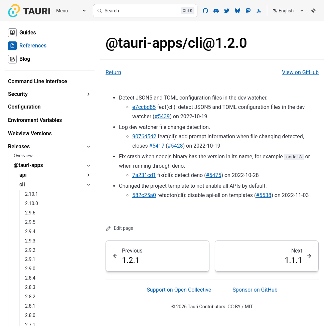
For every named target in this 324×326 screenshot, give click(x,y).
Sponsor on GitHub (254, 290)
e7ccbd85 (144, 107)
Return (113, 72)
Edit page (119, 228)
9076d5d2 (144, 136)
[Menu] (69, 10)
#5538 (263, 195)
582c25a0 (144, 195)
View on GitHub (300, 72)
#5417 (156, 146)
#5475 (213, 175)
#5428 (175, 146)
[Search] (145, 10)
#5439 (162, 116)
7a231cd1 (144, 175)
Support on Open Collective (179, 290)
